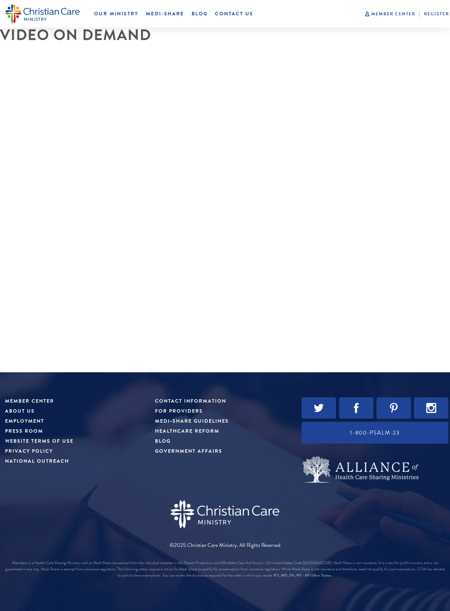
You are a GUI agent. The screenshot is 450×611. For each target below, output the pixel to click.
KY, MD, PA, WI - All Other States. (303, 575)
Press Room (24, 431)
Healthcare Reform (187, 431)
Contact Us (234, 14)
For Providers (179, 411)
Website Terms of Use (39, 441)
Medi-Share (165, 14)
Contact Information (190, 401)
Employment (24, 421)
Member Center (393, 14)
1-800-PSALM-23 (375, 432)
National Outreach (37, 461)
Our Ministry (116, 14)
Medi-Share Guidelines (192, 421)
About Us (20, 411)
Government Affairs (188, 451)
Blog (200, 14)
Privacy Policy (29, 451)
